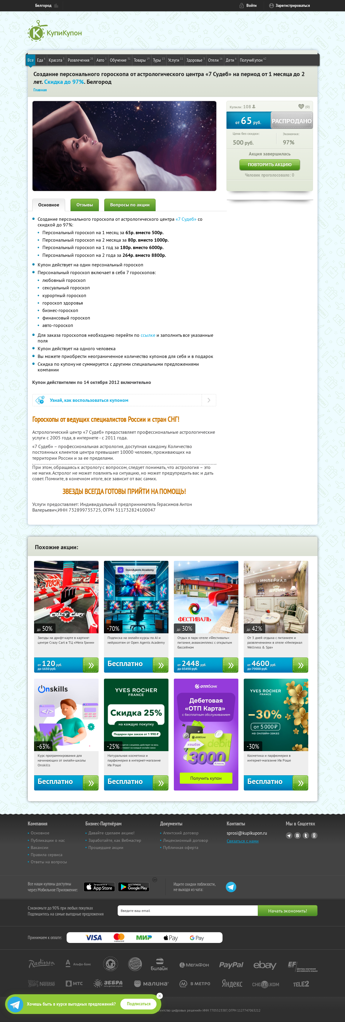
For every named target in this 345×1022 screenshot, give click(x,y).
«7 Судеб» (186, 219)
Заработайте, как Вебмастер (114, 840)
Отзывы (84, 205)
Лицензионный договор (185, 840)
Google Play (133, 887)
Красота (57, 59)
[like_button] (301, 107)
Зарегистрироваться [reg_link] (293, 5)
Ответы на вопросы (49, 861)
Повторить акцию (270, 164)
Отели (215, 59)
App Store (99, 887)
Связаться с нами (243, 841)
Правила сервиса (46, 854)
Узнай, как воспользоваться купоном (89, 400)
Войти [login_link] (251, 5)
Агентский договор (181, 833)
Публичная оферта (180, 847)
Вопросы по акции (130, 205)
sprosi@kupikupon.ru (247, 833)
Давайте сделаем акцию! (111, 833)
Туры (159, 59)
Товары (142, 59)
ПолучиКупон (253, 59)
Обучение (120, 59)
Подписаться (139, 1003)
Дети (231, 59)
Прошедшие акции (105, 847)
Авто (101, 59)
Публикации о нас (48, 840)
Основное (48, 205)
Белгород (43, 5)
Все (30, 60)
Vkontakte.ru (297, 835)
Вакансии (39, 847)
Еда (41, 59)
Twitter (306, 835)
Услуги (175, 59)
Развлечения (80, 59)
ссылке (148, 335)
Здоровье (195, 59)
